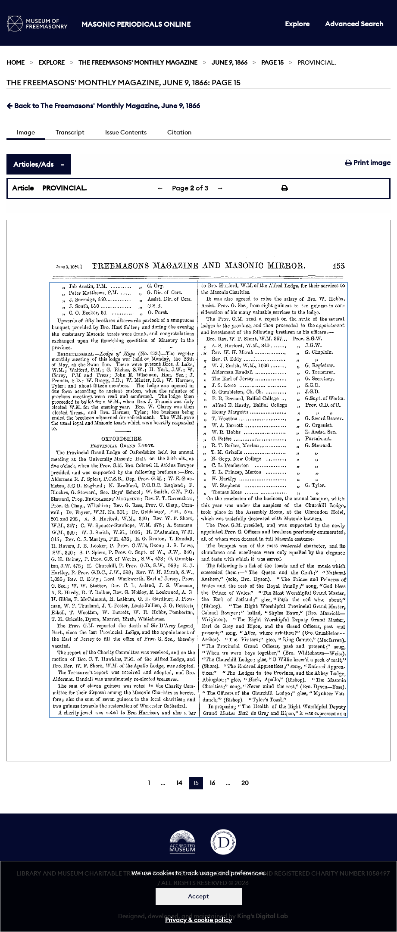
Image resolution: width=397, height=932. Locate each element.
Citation (179, 132)
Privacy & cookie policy (198, 920)
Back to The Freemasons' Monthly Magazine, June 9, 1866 (103, 105)
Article (23, 188)
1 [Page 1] (149, 783)
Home (15, 62)
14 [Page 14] (179, 783)
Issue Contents (126, 132)
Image (26, 132)
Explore (297, 23)
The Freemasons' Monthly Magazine (137, 62)
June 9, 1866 (229, 62)
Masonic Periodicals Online (136, 24)
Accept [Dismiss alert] (198, 896)
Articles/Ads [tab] (33, 164)
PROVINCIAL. (64, 188)
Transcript (70, 132)
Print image (368, 162)
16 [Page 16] (212, 783)
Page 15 (272, 62)
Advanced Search (354, 23)
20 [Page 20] (245, 783)
